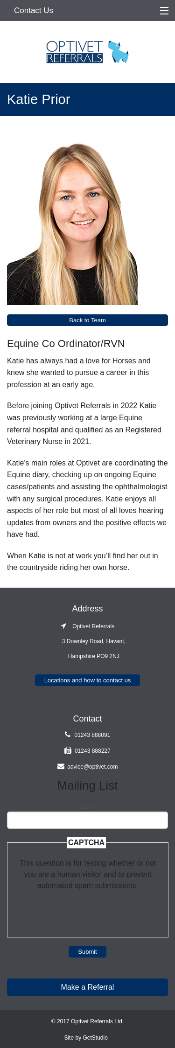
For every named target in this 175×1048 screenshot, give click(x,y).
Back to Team (87, 320)
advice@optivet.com (92, 766)
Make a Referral (87, 987)
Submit (87, 951)
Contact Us (33, 10)
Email (87, 806)
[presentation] (88, 909)
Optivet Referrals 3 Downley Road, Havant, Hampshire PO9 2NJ (87, 641)
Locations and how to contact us (87, 680)
